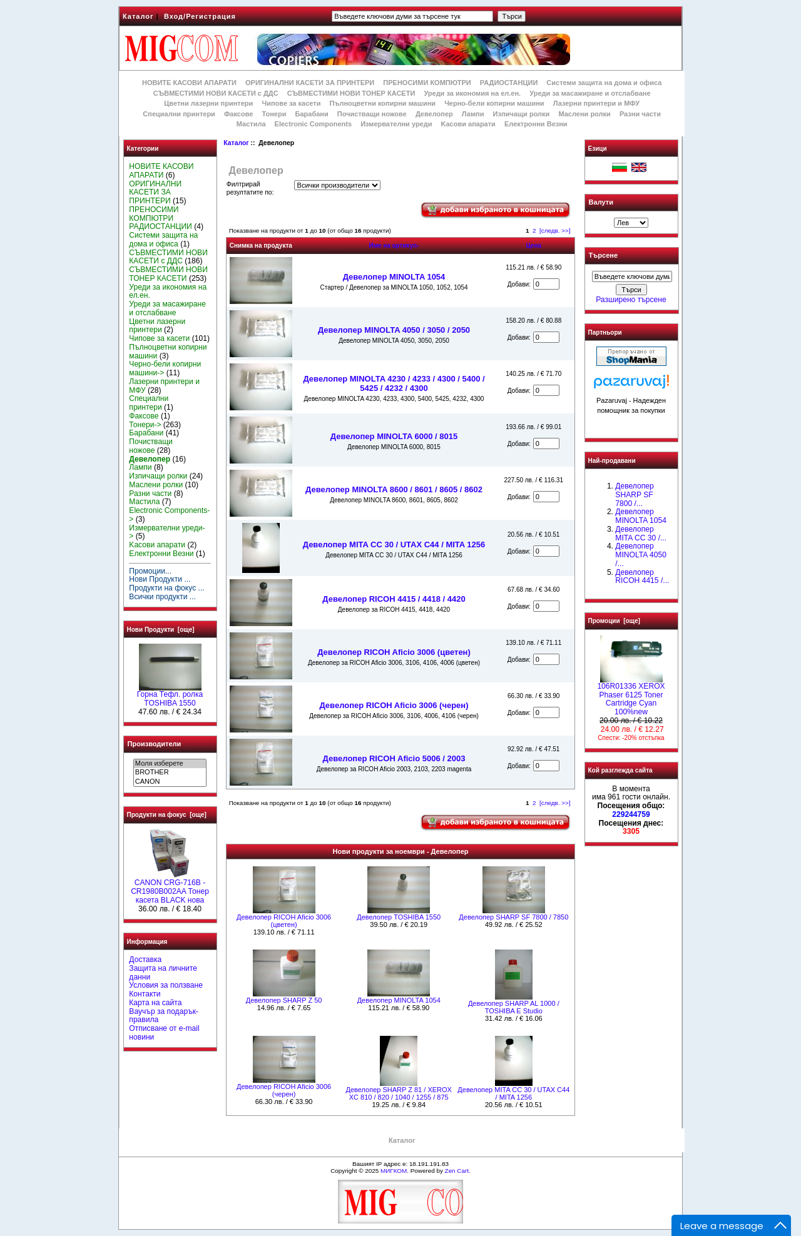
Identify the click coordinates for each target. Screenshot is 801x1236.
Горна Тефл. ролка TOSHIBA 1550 (170, 695)
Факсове (238, 114)
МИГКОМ (393, 1170)
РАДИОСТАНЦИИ (509, 82)
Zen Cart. (458, 1170)
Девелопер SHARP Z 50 (284, 1000)
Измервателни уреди (396, 124)
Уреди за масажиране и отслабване (589, 93)
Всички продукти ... (162, 596)
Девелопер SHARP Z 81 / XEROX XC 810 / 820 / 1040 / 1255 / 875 (399, 1093)
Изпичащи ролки (521, 114)
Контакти (144, 994)
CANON (170, 782)
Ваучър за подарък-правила (163, 1016)
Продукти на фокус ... (166, 588)
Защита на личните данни (163, 972)
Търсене (603, 256)
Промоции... (150, 571)
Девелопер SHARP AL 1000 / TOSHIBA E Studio (513, 1007)
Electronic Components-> (169, 515)
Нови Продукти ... (159, 579)
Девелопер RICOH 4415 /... (642, 576)
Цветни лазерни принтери (208, 103)
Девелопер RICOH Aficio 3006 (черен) (393, 705)
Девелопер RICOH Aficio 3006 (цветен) (394, 652)
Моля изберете (170, 763)
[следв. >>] (555, 230)
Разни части (640, 114)
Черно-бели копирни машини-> (165, 368)
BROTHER (170, 772)
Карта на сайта (155, 1002)
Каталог (138, 16)
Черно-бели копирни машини (494, 103)
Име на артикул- (394, 245)
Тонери (274, 114)
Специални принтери (179, 114)
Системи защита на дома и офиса (603, 82)
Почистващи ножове (372, 114)
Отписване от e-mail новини (164, 1032)
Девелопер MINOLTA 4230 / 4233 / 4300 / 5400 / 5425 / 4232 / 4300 (393, 383)
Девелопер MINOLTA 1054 (394, 276)
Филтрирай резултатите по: (250, 188)
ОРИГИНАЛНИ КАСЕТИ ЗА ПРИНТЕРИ (309, 82)
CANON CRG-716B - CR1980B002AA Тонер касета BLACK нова (170, 888)
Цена (533, 245)
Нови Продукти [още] (161, 629)
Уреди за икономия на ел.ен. (472, 93)
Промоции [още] (614, 620)
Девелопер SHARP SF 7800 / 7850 (513, 917)
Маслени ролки (584, 114)
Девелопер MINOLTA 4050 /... (640, 555)
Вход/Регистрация (200, 16)
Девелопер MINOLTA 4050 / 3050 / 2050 (394, 330)
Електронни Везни (536, 124)
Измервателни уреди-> (167, 532)
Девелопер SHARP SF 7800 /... (634, 495)
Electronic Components (313, 124)
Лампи (473, 114)
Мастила (251, 124)
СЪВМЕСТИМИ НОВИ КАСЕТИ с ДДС (215, 93)
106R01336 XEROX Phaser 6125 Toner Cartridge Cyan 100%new (631, 696)
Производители (154, 743)
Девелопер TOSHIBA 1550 (399, 917)
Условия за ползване (166, 985)
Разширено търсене (631, 299)
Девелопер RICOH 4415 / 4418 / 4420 (393, 599)
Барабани (312, 114)
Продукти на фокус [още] (167, 814)
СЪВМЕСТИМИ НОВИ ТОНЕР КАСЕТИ (351, 93)
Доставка (145, 959)
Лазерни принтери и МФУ (596, 103)
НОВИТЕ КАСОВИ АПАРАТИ (189, 82)
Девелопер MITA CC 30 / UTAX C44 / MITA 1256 (394, 544)
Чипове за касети (291, 103)
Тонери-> (145, 424)
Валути (601, 202)
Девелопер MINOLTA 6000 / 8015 (393, 436)
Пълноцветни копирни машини (382, 103)
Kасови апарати (468, 124)
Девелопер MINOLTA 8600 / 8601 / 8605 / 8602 (393, 489)
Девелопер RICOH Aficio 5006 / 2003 (394, 758)
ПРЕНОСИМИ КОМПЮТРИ (427, 82)
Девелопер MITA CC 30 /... (640, 533)
